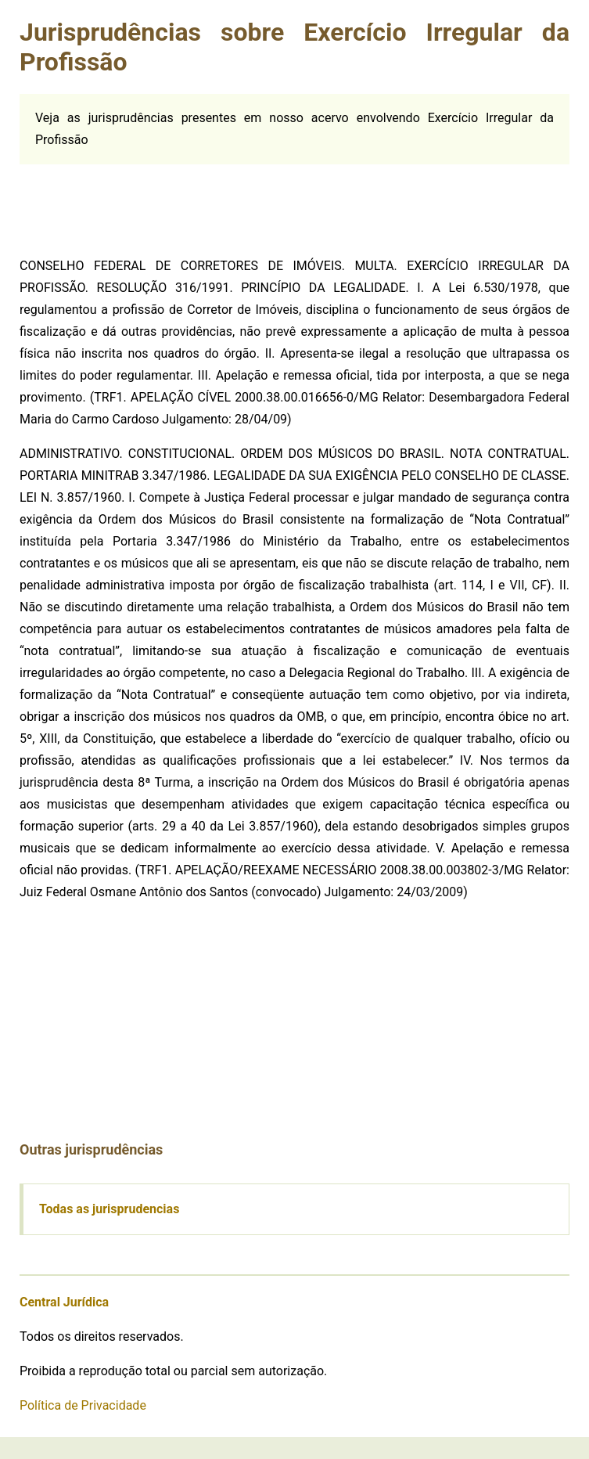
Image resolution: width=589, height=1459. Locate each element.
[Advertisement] (137, 203)
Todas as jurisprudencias (109, 1208)
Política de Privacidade (83, 1405)
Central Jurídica (64, 1302)
